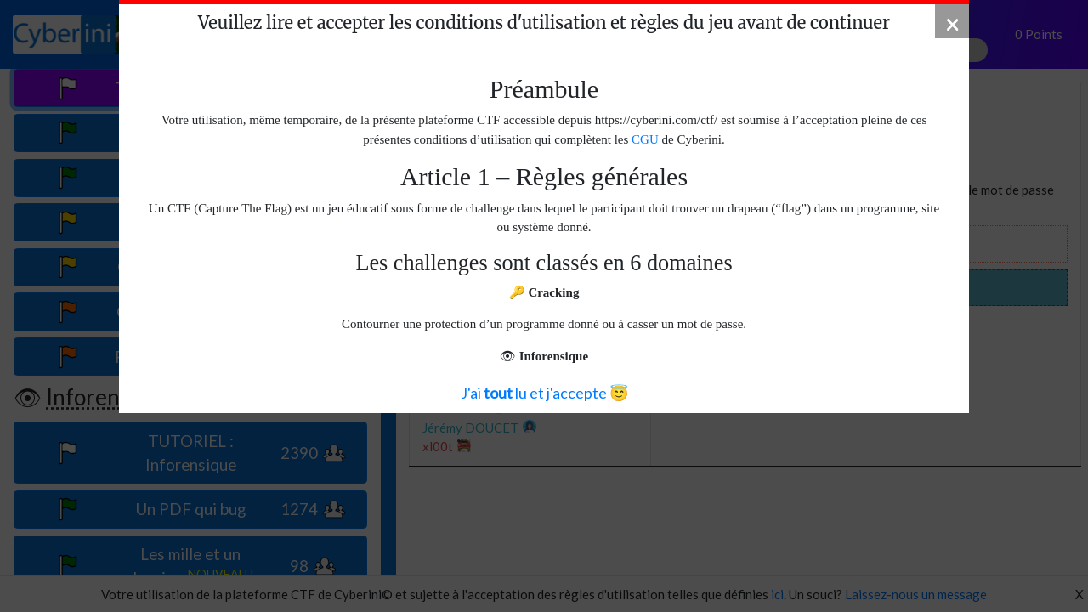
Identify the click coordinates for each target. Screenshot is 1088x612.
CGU (645, 139)
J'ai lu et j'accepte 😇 (544, 392)
